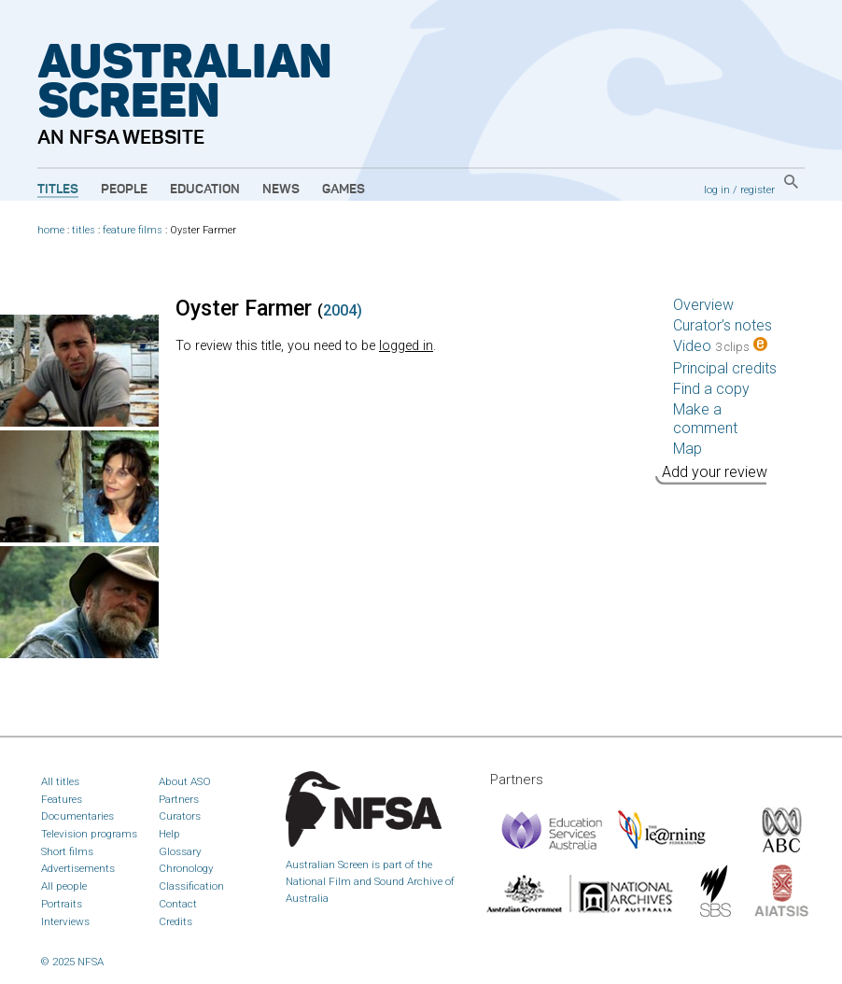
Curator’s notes (722, 325)
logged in (406, 346)
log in (717, 189)
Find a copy (711, 389)
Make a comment (705, 419)
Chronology (186, 868)
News (281, 189)
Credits (175, 921)
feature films (132, 230)
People (124, 189)
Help (169, 833)
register (757, 189)
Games (343, 189)
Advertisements (78, 868)
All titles (60, 781)
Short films (67, 851)
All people (64, 886)
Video (720, 346)
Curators (180, 815)
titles (83, 230)
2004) (342, 310)
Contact (178, 903)
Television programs (89, 833)
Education (205, 189)
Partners (179, 799)
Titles (57, 189)
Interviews (65, 921)
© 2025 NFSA (72, 961)
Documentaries (77, 815)
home (50, 230)
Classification (191, 886)
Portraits (61, 903)
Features (61, 799)
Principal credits (725, 368)
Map (687, 448)
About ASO (185, 781)
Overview (703, 305)
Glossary (180, 851)
